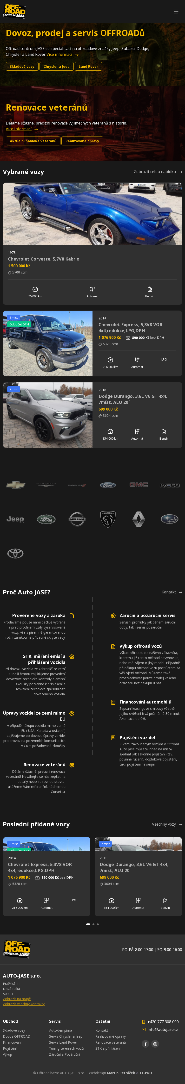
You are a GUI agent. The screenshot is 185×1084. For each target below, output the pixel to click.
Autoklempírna (60, 1030)
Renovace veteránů (110, 1042)
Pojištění (10, 1048)
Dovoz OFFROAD (16, 1036)
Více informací (62, 54)
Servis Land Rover (63, 1042)
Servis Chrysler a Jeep (65, 1036)
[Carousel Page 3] (98, 924)
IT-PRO (146, 1073)
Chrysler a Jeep (57, 66)
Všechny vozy (167, 824)
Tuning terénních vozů (66, 1048)
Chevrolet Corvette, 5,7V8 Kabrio (43, 259)
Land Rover (88, 66)
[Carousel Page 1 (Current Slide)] (88, 924)
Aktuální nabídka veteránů (33, 141)
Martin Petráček (121, 1073)
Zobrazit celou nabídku (158, 171)
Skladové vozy (22, 66)
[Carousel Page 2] (93, 924)
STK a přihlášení (107, 1048)
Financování (12, 1042)
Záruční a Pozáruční (64, 1054)
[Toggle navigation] (176, 11)
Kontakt (172, 592)
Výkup (7, 1054)
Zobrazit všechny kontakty (24, 1004)
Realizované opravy (82, 141)
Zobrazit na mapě (17, 999)
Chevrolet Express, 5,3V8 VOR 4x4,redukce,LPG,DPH (130, 327)
